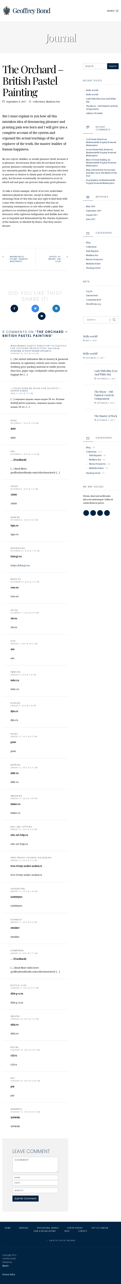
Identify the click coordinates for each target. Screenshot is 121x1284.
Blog (88, 242)
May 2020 (90, 206)
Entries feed (92, 295)
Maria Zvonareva (94, 259)
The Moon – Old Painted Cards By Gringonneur (104, 395)
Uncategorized (93, 268)
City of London (99, 1228)
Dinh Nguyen (92, 251)
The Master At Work (105, 416)
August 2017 (92, 215)
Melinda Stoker (93, 263)
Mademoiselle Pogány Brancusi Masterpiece (19, 259)
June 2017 (90, 219)
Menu (113, 10)
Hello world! (92, 90)
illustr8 (5, 1266)
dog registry (92, 180)
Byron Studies (75, 1228)
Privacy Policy (8, 1274)
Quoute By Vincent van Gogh (54, 259)
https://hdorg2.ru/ (20, 565)
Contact (82, 1231)
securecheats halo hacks (98, 149)
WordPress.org (93, 304)
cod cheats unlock (95, 139)
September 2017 (93, 211)
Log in (89, 291)
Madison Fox (53, 101)
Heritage (23, 1228)
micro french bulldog (96, 160)
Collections (39, 101)
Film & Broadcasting (45, 1231)
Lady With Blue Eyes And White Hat (105, 372)
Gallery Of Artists (94, 113)
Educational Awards (48, 1228)
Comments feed (93, 300)
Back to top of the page (60, 1241)
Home (8, 1228)
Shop (66, 1231)
